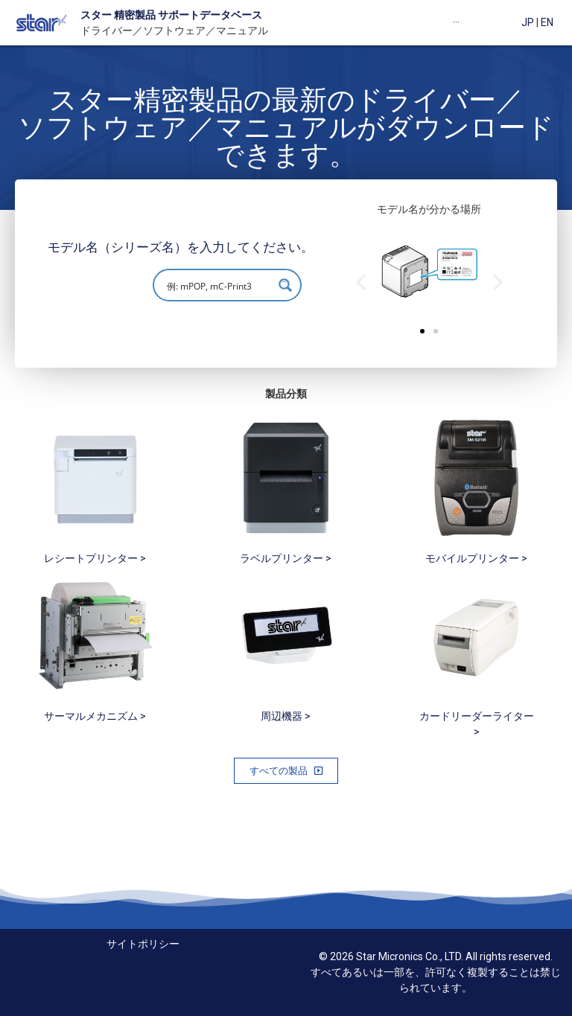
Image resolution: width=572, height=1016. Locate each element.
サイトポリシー (143, 944)
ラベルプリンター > (285, 558)
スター (96, 15)
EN (547, 22)
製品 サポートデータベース (198, 15)
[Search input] (217, 285)
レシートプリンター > (95, 558)
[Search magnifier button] (285, 285)
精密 (123, 15)
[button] (422, 331)
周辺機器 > (286, 716)
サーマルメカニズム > (95, 716)
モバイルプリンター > (476, 558)
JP (527, 22)
